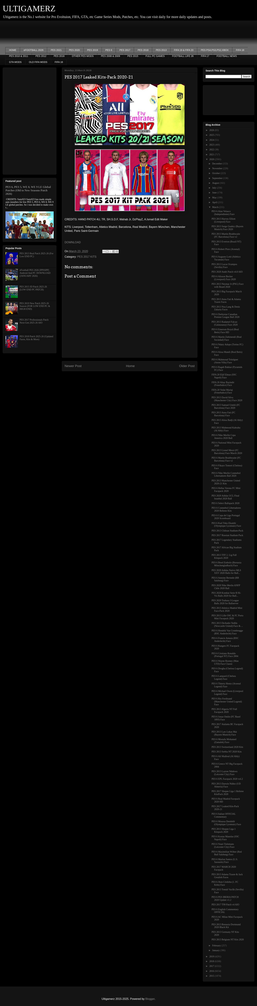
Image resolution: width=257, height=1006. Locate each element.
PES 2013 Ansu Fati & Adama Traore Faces (226, 300)
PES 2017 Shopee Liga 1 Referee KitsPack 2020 (228, 792)
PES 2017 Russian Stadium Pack (227, 535)
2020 (212, 159)
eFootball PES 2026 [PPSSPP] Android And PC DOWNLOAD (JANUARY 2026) (35, 273)
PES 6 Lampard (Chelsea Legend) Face (224, 677)
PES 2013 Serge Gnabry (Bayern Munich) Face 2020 (227, 228)
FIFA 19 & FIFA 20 (184, 50)
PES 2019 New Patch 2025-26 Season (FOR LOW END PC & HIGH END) (35, 306)
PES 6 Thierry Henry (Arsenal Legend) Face (226, 685)
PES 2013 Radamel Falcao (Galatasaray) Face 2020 (225, 323)
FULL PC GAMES (155, 56)
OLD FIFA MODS (38, 62)
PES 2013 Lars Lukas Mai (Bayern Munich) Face (224, 733)
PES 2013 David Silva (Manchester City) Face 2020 (227, 399)
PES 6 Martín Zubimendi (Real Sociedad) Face (227, 338)
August (216, 183)
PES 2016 (59, 56)
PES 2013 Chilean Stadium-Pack (227, 530)
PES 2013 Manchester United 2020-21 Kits (226, 482)
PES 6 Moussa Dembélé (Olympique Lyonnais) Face (226, 823)
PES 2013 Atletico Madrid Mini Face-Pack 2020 (227, 609)
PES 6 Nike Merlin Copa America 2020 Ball (224, 436)
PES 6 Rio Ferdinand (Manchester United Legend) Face (227, 701)
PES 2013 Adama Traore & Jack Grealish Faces (227, 876)
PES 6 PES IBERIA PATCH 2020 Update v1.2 (225, 898)
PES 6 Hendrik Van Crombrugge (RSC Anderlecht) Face (227, 632)
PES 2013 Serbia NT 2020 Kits (227, 751)
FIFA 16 (59, 62)
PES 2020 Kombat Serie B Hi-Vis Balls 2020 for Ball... (226, 594)
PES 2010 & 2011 (18, 56)
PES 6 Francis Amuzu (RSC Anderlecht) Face (225, 639)
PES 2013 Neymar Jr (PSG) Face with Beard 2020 (227, 285)
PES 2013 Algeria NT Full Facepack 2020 (224, 710)
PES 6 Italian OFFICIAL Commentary (224, 815)
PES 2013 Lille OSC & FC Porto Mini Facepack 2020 (227, 617)
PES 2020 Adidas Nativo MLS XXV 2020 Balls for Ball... (226, 571)
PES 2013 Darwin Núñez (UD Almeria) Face (226, 785)
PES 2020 (74, 50)
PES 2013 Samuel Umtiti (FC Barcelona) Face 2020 (226, 406)
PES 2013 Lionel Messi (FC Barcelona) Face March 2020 (227, 451)
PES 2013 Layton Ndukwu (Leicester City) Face (224, 773)
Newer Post (73, 366)
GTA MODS (15, 62)
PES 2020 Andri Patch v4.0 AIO (227, 272)
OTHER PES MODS (83, 56)
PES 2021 (56, 50)
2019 (212, 956)
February (216, 945)
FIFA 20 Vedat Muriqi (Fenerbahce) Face (222, 391)
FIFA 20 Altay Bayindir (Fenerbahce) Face (223, 384)
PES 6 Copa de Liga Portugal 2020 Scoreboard (226, 517)
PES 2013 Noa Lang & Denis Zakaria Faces (226, 308)
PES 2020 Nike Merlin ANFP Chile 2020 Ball (226, 587)
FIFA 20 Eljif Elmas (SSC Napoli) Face (224, 376)
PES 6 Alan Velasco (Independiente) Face (223, 212)
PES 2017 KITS (86, 256)
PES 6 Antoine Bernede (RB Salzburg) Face (225, 579)
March (215, 207)
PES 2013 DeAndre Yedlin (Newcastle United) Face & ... (227, 624)
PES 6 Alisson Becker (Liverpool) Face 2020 (224, 278)
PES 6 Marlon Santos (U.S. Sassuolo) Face (225, 861)
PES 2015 (132, 56)
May (214, 197)
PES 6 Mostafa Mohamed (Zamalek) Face (224, 741)
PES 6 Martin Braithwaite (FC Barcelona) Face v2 (226, 459)
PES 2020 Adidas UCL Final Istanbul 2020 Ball (225, 497)
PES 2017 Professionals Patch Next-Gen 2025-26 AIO (34, 321)
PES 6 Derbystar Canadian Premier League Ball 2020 (225, 316)
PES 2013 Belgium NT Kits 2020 (228, 939)
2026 (212, 130)
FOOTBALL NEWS (227, 56)
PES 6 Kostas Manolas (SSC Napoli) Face (225, 838)
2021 (212, 154)
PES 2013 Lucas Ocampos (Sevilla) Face (224, 265)
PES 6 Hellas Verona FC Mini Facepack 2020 (226, 489)
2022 (212, 149)
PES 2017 (124, 50)
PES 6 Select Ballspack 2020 (226, 503)
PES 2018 (143, 50)
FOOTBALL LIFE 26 (183, 56)
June (214, 192)
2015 (212, 976)
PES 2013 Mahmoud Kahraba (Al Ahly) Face (226, 429)
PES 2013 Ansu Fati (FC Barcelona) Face (223, 414)
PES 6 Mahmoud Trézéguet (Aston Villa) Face (225, 361)
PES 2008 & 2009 (110, 56)
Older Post (187, 366)
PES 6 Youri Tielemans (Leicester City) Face (223, 845)
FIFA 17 (205, 56)
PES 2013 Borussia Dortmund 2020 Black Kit (226, 926)
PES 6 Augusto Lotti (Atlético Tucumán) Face (226, 258)
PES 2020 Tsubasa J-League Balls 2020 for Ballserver (225, 602)
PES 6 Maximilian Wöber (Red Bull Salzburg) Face (227, 853)
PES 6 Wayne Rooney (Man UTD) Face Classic (225, 662)
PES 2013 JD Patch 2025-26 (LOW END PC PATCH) (33, 288)
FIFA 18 (240, 50)
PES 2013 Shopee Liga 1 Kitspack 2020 (224, 830)
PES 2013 (161, 50)
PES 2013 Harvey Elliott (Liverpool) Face (223, 220)
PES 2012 (40, 56)
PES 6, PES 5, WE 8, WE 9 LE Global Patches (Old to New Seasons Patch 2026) (28, 190)
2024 (212, 140)
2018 (212, 961)
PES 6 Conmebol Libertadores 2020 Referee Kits (226, 509)
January (216, 950)
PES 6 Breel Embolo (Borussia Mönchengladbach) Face (226, 564)
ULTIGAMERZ (29, 8)
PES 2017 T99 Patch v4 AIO (225, 904)
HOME (12, 50)
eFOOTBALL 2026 (33, 50)
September (217, 178)
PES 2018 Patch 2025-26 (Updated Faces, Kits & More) (36, 338)
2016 (212, 971)
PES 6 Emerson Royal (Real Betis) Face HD (225, 331)
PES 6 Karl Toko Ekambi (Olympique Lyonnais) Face (226, 524)
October (216, 173)
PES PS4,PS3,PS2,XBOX (215, 50)
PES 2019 (92, 50)
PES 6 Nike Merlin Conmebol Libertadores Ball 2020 (226, 474)
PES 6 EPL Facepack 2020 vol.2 (227, 779)
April (215, 202)
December (217, 163)
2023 (212, 144)
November (217, 168)
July (214, 188)
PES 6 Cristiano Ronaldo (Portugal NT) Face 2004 (225, 655)
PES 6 (108, 50)
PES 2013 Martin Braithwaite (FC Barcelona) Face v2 (226, 235)
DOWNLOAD (73, 242)
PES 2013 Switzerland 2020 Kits (227, 747)
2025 (212, 135)
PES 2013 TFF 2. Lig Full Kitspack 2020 (224, 556)
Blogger (150, 998)
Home (130, 366)
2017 (212, 966)
